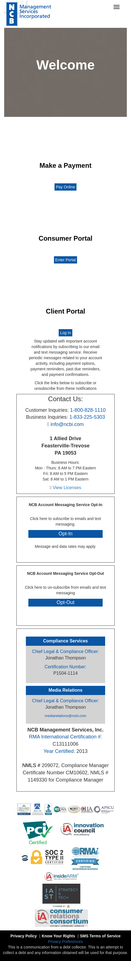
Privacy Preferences (65, 941)
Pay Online (65, 187)
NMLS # (31, 765)
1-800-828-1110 (88, 410)
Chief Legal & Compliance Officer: (65, 651)
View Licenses (67, 487)
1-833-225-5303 (87, 417)
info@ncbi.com (67, 424)
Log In (65, 333)
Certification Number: (65, 666)
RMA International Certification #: (65, 737)
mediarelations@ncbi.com (65, 716)
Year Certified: (59, 751)
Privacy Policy (65, 552)
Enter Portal (65, 260)
